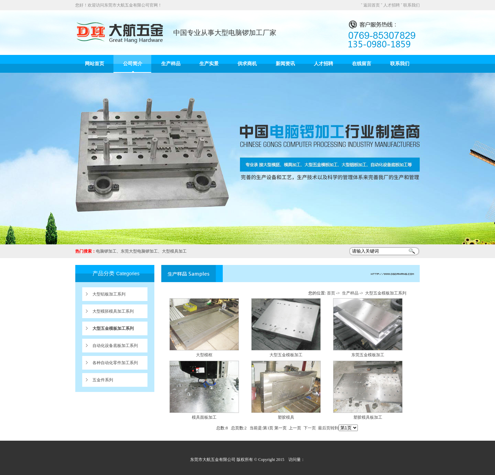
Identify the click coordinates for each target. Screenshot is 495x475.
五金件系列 (102, 380)
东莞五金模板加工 (367, 354)
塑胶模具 (286, 417)
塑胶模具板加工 (367, 417)
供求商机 (247, 63)
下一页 (310, 428)
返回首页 (371, 5)
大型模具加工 (174, 251)
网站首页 (94, 63)
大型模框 (204, 354)
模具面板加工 (204, 417)
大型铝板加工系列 (108, 294)
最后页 (324, 428)
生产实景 (209, 63)
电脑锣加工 (106, 251)
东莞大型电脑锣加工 (139, 251)
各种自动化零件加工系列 (115, 362)
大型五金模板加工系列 (113, 328)
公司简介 (132, 63)
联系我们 (411, 5)
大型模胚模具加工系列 (113, 311)
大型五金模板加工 (286, 354)
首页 (331, 293)
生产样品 (170, 63)
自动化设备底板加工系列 (115, 345)
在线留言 (361, 63)
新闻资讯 (285, 63)
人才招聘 (391, 5)
